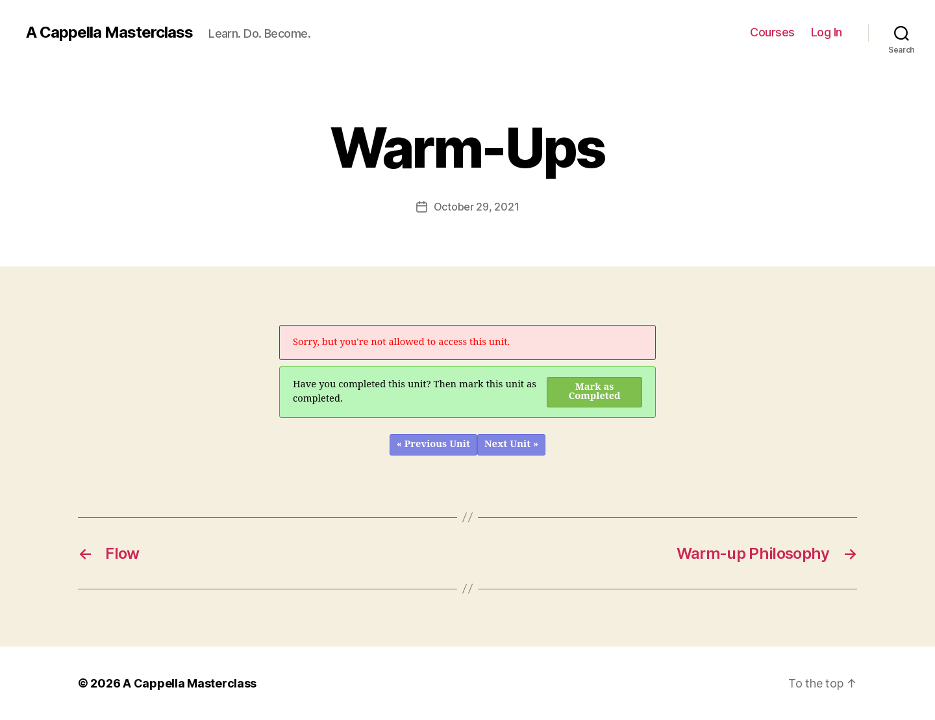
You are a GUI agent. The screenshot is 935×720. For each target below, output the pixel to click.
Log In (826, 32)
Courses (772, 32)
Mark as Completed (595, 392)
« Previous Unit (433, 444)
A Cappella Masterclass (109, 32)
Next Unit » (511, 444)
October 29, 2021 (476, 206)
